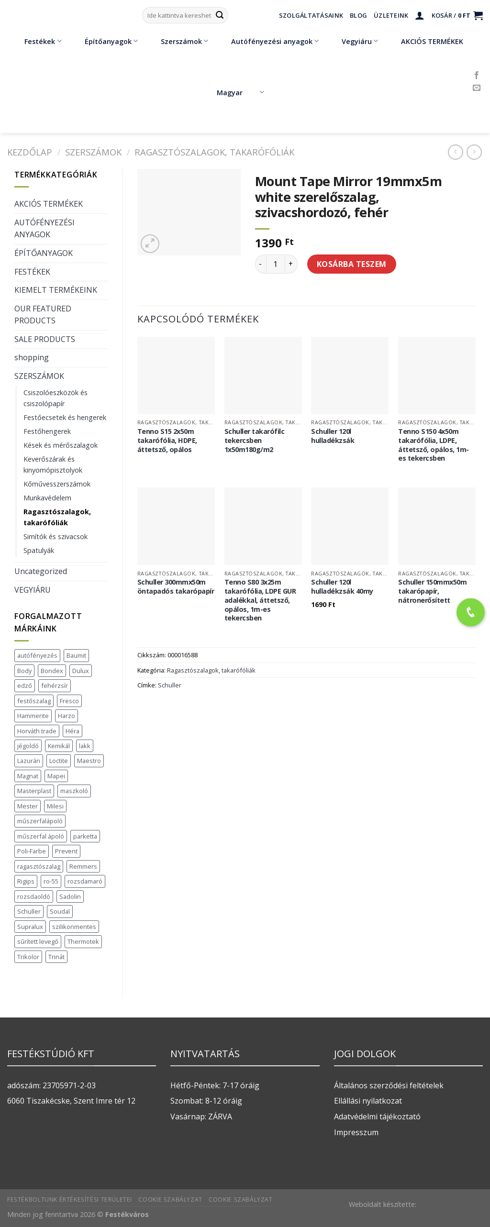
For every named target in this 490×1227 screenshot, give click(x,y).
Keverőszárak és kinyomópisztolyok (52, 464)
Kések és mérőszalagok (60, 445)
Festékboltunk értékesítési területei (69, 1199)
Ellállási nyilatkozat (368, 1100)
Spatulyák (38, 550)
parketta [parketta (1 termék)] (85, 836)
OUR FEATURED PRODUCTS (42, 314)
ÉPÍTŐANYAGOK (43, 253)
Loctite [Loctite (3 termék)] (58, 760)
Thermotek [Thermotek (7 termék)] (83, 941)
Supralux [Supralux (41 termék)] (30, 926)
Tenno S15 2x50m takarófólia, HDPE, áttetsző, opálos (167, 440)
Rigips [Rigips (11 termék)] (25, 881)
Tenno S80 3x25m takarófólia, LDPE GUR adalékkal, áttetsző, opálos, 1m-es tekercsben (260, 600)
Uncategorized (40, 571)
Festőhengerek (47, 431)
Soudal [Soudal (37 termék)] (60, 911)
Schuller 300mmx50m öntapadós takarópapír (175, 587)
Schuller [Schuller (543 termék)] (29, 911)
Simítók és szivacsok (55, 536)
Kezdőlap (29, 152)
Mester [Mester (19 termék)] (27, 806)
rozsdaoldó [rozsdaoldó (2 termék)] (33, 896)
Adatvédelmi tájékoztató (377, 1116)
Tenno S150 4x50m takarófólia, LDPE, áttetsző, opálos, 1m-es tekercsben (433, 445)
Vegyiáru (353, 41)
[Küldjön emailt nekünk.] (476, 88)
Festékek (36, 41)
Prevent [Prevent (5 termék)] (66, 851)
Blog (358, 15)
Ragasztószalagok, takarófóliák (214, 152)
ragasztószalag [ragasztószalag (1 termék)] (38, 866)
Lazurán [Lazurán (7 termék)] (28, 760)
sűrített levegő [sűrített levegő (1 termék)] (37, 941)
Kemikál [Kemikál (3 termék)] (59, 745)
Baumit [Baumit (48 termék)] (76, 655)
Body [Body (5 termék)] (24, 670)
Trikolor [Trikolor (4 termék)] (28, 956)
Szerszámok (177, 41)
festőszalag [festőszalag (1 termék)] (34, 700)
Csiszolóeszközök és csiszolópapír (55, 398)
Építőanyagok (104, 41)
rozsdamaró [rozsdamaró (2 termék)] (84, 881)
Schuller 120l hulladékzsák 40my (342, 587)
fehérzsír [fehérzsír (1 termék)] (54, 685)
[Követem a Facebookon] (476, 75)
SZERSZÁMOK (93, 152)
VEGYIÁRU (32, 590)
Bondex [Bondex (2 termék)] (52, 670)
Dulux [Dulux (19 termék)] (80, 670)
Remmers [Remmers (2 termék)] (83, 866)
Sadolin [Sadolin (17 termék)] (70, 896)
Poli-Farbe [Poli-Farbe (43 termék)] (31, 851)
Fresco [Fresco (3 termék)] (69, 700)
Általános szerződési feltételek (389, 1085)
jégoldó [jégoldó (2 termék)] (28, 745)
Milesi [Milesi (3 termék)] (55, 806)
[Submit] (220, 15)
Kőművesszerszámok (56, 483)
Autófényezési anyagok (268, 41)
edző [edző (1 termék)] (24, 685)
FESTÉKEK (32, 271)
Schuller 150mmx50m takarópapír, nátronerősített (432, 591)
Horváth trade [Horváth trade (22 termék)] (36, 731)
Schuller (169, 685)
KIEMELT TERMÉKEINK (55, 290)
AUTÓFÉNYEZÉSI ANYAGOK (44, 228)
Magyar (240, 92)
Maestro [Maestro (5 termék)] (89, 760)
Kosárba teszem (352, 264)
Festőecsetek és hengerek (64, 417)
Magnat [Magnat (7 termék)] (27, 776)
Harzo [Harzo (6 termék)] (66, 715)
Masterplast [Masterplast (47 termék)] (34, 790)
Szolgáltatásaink (311, 15)
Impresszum (356, 1132)
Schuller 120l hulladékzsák (332, 436)
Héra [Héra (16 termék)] (72, 731)
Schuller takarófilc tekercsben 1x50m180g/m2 (254, 440)
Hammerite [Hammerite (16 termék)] (33, 715)
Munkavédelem (47, 497)
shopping (31, 357)
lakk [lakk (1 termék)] (84, 745)
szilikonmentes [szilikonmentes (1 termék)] (74, 926)
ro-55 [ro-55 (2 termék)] (51, 881)
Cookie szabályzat (170, 1199)
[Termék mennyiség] (275, 264)
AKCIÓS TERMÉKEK (425, 41)
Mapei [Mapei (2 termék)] (56, 776)
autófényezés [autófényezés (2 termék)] (37, 655)
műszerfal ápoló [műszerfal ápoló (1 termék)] (40, 836)
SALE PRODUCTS (44, 339)
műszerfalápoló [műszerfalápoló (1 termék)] (40, 821)
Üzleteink (391, 15)
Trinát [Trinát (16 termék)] (56, 956)
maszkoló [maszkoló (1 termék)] (74, 790)
